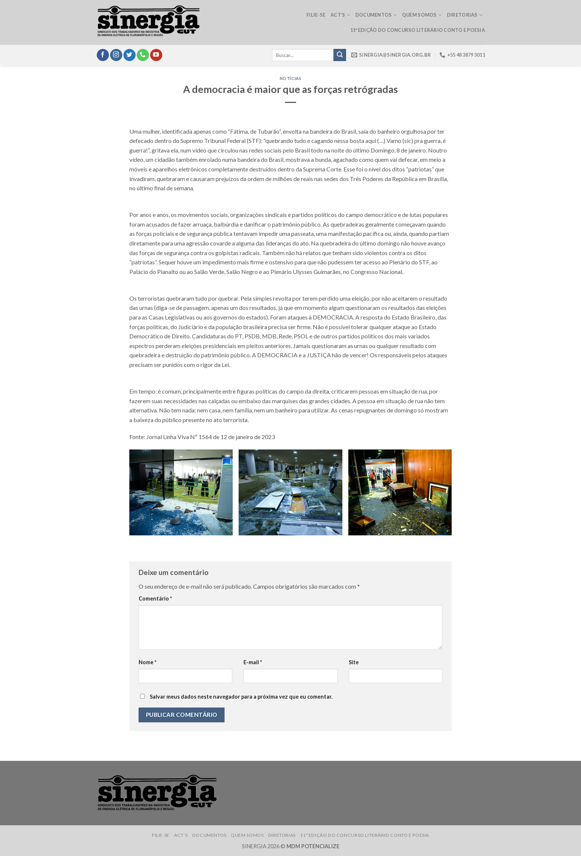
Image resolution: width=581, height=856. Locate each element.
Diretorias (464, 15)
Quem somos (422, 15)
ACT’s (340, 15)
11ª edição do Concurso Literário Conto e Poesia (417, 30)
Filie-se (315, 15)
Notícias (290, 78)
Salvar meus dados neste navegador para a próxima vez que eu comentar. (241, 696)
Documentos (376, 15)
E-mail (252, 662)
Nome (147, 662)
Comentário (155, 598)
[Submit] (339, 55)
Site (354, 662)
